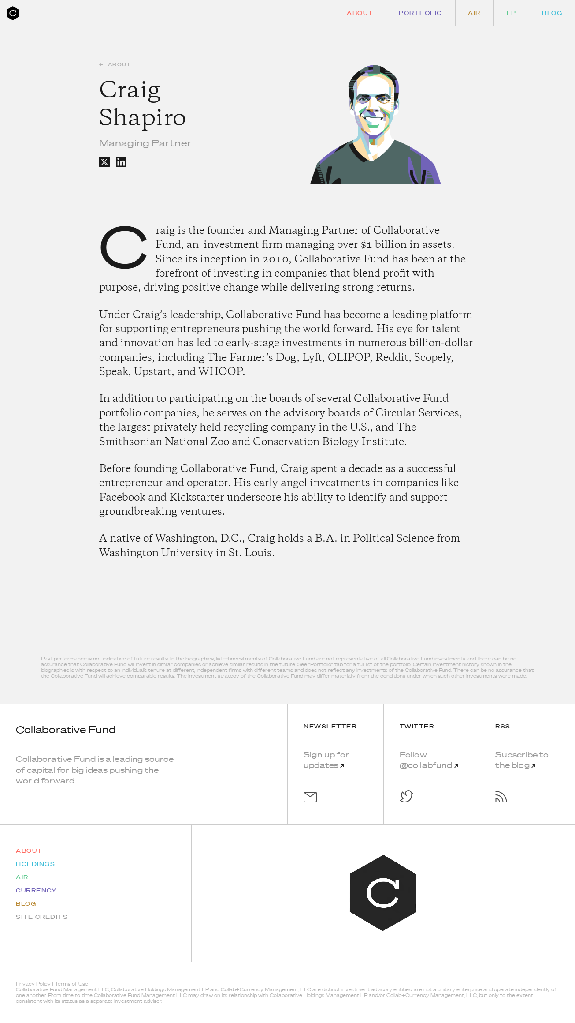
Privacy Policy (33, 983)
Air (474, 13)
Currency (36, 890)
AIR (22, 877)
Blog (552, 13)
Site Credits (42, 917)
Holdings (35, 864)
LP (511, 13)
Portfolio (420, 13)
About (360, 13)
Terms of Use (71, 983)
